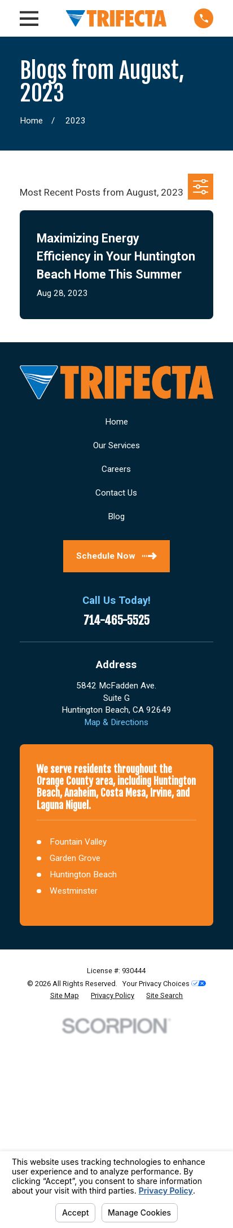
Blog (116, 516)
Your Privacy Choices (164, 983)
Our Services (116, 445)
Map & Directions (116, 722)
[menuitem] (64, 996)
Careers (116, 469)
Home (116, 422)
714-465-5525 (116, 620)
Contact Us (116, 493)
